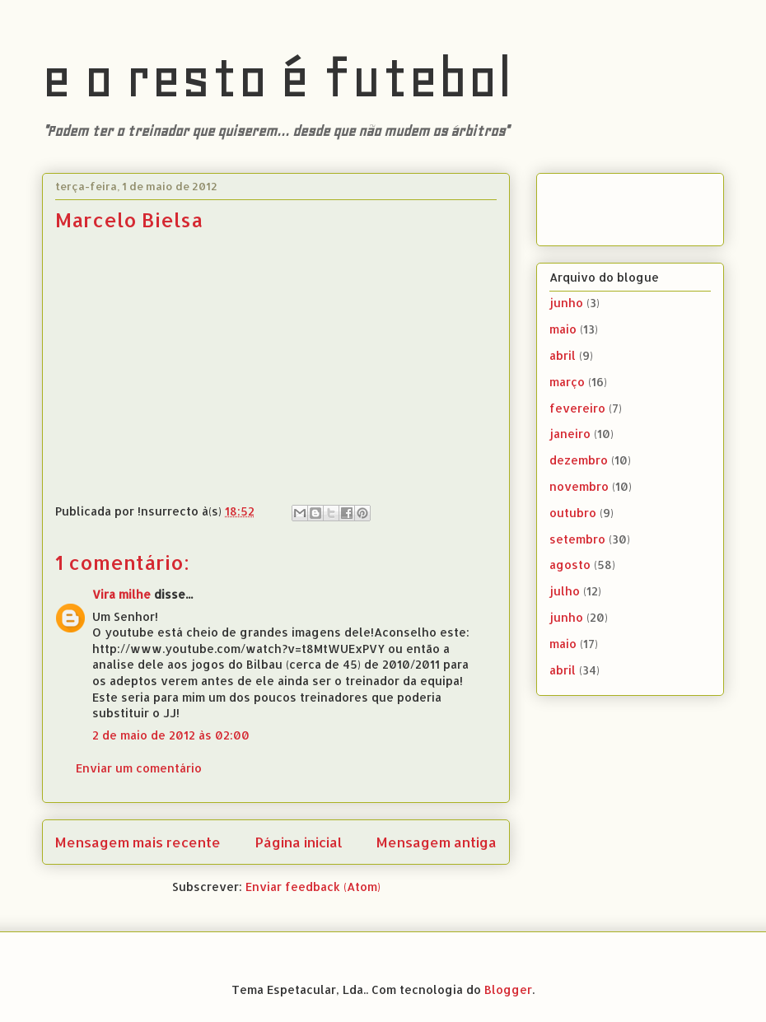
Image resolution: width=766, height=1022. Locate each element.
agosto (570, 565)
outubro (572, 513)
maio (563, 329)
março (567, 382)
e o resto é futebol (277, 77)
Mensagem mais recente (138, 842)
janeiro (570, 434)
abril (562, 355)
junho (566, 303)
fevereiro (577, 408)
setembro (577, 539)
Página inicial (299, 842)
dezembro (578, 460)
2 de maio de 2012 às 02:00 (171, 735)
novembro (579, 486)
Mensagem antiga (436, 842)
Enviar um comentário (139, 768)
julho (564, 591)
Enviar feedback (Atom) (313, 887)
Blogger (508, 989)
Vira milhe (121, 594)
